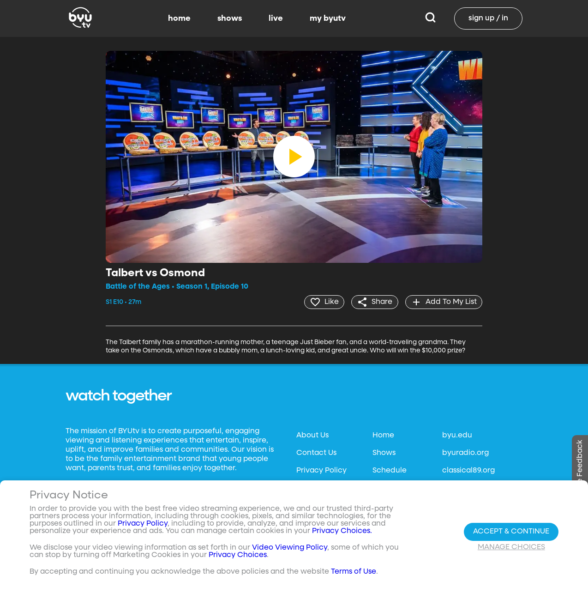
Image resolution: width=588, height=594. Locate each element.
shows (229, 18)
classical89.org (468, 470)
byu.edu (457, 435)
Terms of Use (353, 572)
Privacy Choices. (342, 531)
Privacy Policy (321, 470)
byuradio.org (465, 453)
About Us (312, 435)
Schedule (389, 470)
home (179, 18)
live (276, 18)
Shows (384, 453)
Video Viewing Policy (289, 548)
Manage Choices (511, 547)
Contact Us (316, 453)
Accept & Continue (511, 531)
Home (383, 435)
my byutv (328, 18)
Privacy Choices (238, 555)
